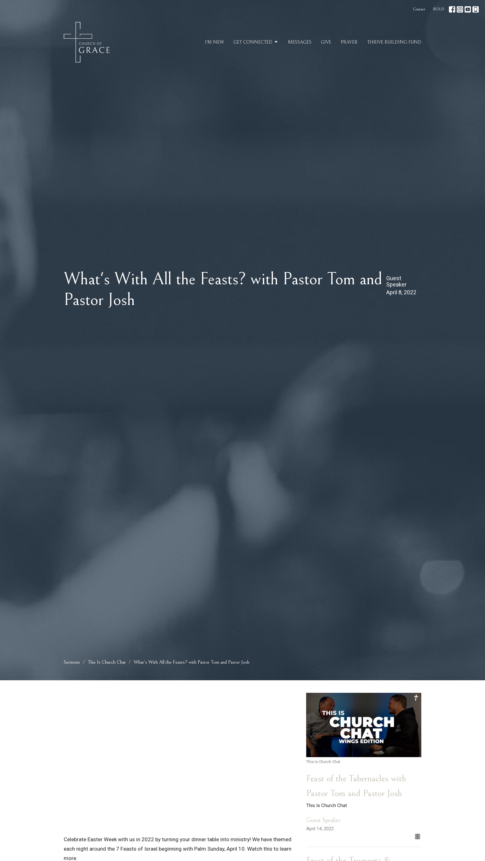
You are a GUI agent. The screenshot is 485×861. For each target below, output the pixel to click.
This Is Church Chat (107, 662)
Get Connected (256, 42)
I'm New (214, 42)
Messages (300, 42)
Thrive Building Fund (394, 42)
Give (326, 42)
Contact (419, 9)
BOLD (438, 9)
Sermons (72, 662)
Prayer (349, 42)
